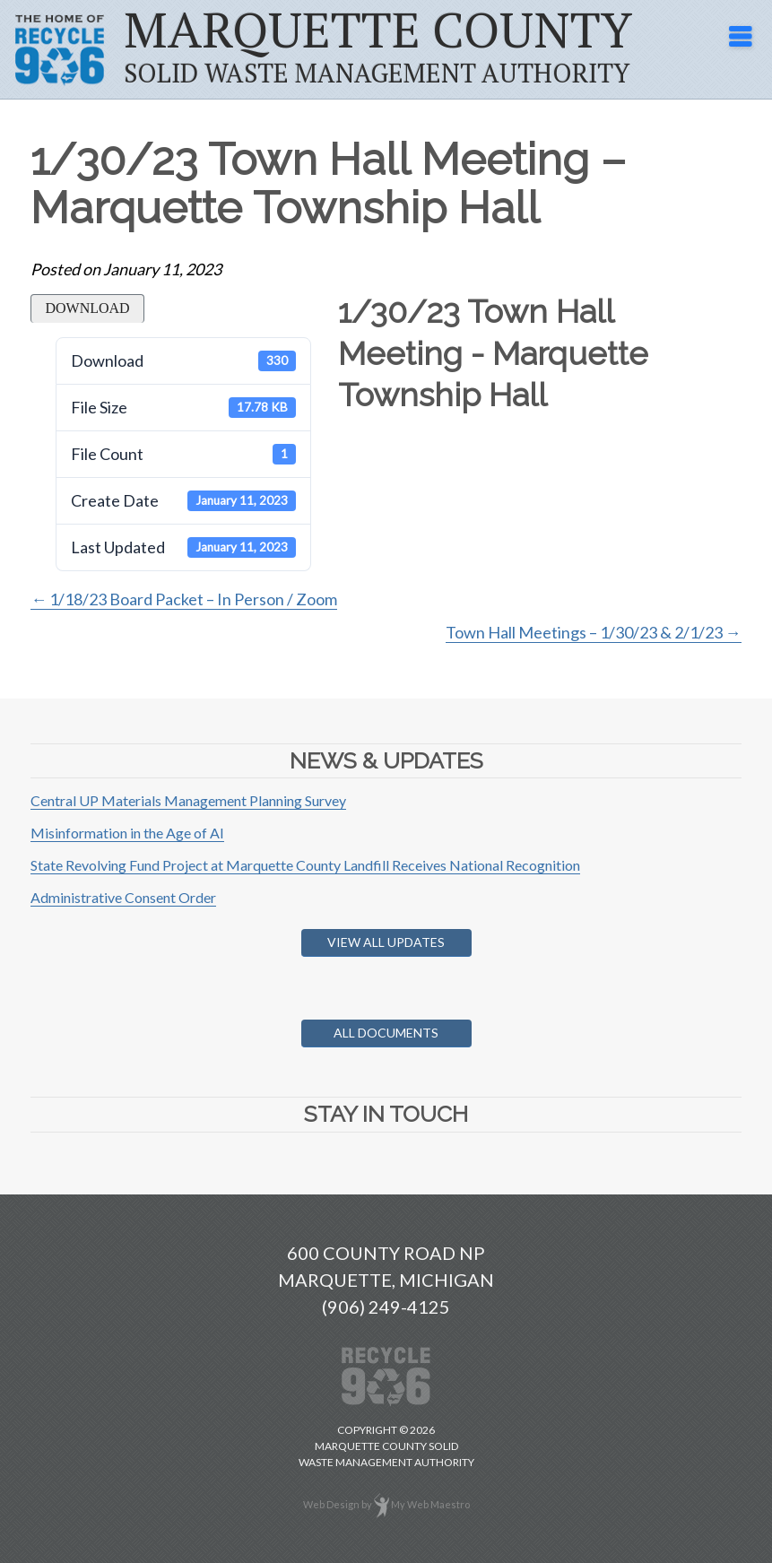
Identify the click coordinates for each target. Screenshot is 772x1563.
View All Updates (386, 942)
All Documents (386, 1032)
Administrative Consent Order (123, 897)
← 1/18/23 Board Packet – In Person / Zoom (183, 599)
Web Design (331, 1504)
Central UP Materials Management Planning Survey (188, 800)
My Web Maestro (430, 1504)
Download (87, 308)
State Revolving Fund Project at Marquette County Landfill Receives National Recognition (305, 864)
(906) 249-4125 (386, 1306)
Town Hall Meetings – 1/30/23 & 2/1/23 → (594, 632)
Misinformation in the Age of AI (127, 832)
